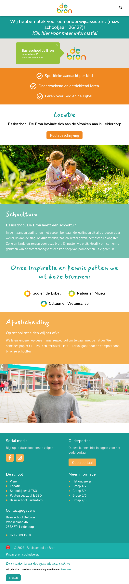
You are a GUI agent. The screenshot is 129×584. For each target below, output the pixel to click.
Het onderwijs (82, 481)
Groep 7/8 (79, 500)
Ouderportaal (82, 462)
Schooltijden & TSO (23, 491)
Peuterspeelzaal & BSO (26, 495)
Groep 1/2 (79, 486)
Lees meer (39, 569)
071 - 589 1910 (20, 535)
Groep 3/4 (79, 491)
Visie (13, 481)
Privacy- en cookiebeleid (23, 554)
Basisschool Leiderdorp (26, 500)
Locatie (15, 486)
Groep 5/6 (79, 495)
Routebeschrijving (64, 135)
